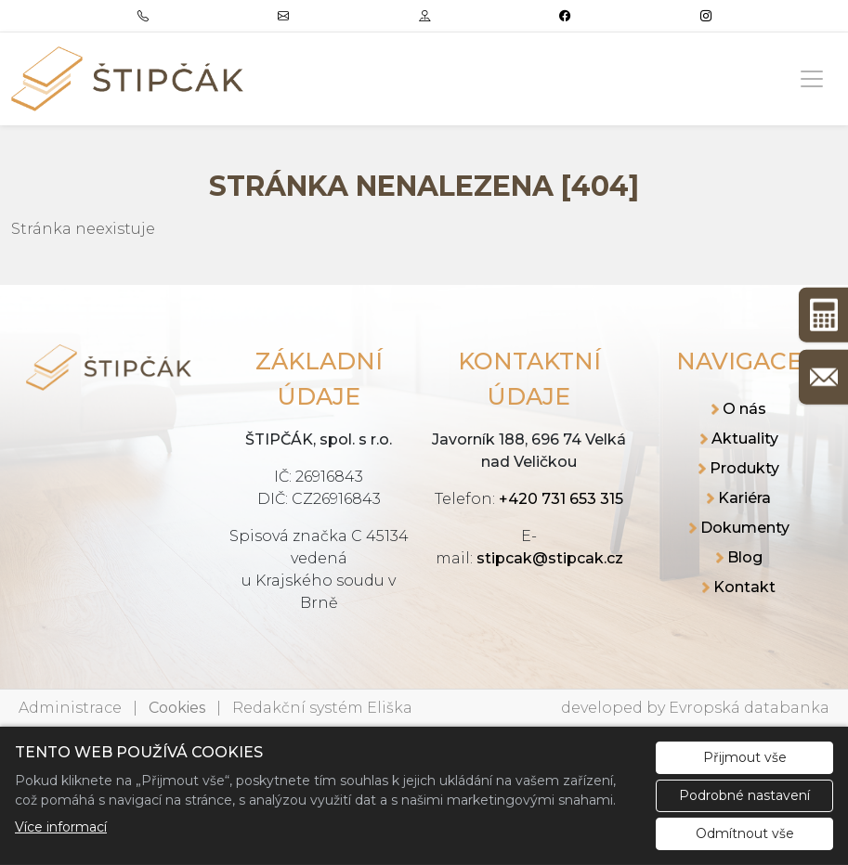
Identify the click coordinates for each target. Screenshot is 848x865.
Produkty (744, 468)
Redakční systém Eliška (322, 708)
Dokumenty (744, 527)
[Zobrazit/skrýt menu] (812, 79)
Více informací (61, 827)
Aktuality (744, 438)
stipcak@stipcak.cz (549, 558)
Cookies (177, 708)
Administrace (70, 708)
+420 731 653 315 (561, 499)
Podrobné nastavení (744, 795)
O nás (744, 409)
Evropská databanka (749, 708)
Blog (745, 557)
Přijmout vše (745, 757)
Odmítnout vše (745, 833)
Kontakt (744, 587)
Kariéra (744, 498)
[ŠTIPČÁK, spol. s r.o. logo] (127, 79)
